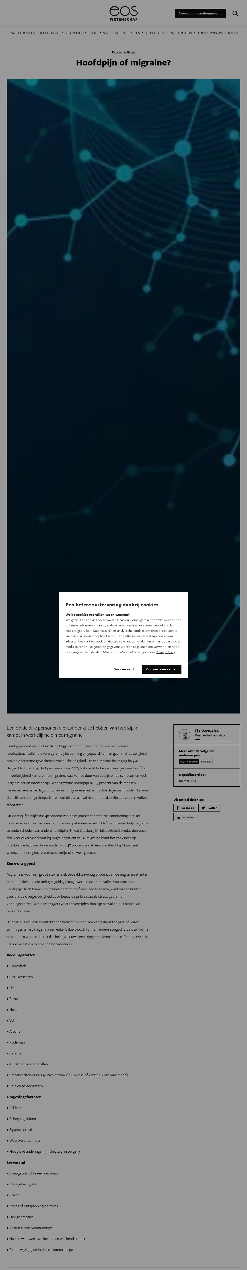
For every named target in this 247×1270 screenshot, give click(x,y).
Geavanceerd (123, 669)
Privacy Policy (165, 651)
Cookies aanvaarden (161, 669)
